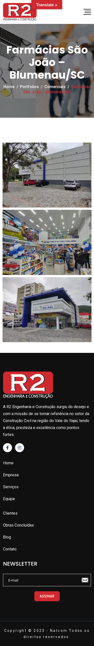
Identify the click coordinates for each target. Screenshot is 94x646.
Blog (7, 537)
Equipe (9, 498)
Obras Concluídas (18, 525)
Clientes (10, 513)
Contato (10, 549)
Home (8, 463)
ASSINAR (47, 596)
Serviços (11, 486)
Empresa (11, 475)
